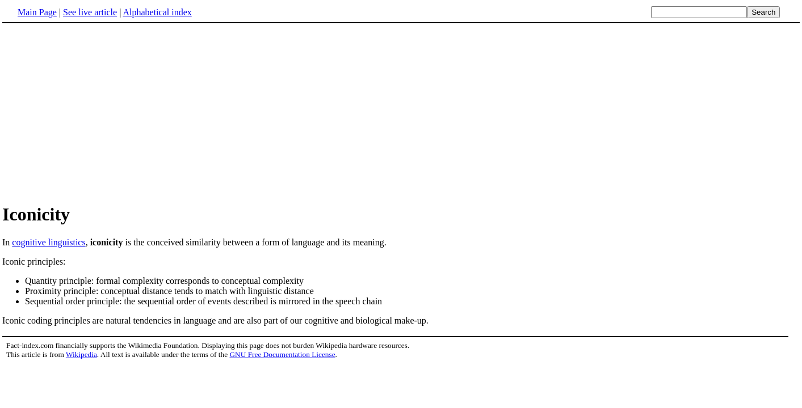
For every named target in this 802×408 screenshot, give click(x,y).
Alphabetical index (157, 12)
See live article (90, 12)
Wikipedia (81, 354)
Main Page (37, 12)
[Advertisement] (401, 112)
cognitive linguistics (48, 242)
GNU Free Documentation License (282, 354)
